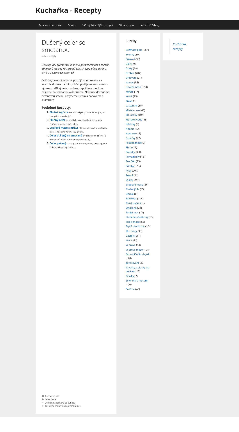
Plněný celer (57, 120)
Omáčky (131, 138)
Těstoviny (131, 231)
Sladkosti (131, 198)
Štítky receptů (126, 25)
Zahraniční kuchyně (137, 254)
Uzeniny (130, 235)
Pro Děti (130, 161)
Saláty (129, 180)
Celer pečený (58, 143)
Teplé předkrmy (135, 226)
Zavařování (132, 262)
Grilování (131, 77)
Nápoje (130, 129)
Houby (130, 82)
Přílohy (130, 166)
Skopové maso (134, 184)
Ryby (128, 170)
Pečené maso (134, 142)
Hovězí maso (133, 87)
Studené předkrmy (137, 217)
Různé (129, 175)
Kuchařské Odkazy (149, 25)
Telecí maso (133, 221)
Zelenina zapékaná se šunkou (60, 402)
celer (47, 399)
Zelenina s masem (137, 280)
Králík (129, 96)
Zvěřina (130, 289)
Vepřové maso (134, 249)
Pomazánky (133, 156)
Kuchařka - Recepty (68, 10)
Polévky (130, 152)
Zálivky (130, 276)
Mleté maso (133, 110)
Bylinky (130, 54)
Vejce (129, 240)
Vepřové (131, 245)
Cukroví (130, 59)
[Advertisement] (76, 271)
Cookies (72, 25)
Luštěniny (131, 105)
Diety (129, 64)
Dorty (129, 68)
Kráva (129, 101)
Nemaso (131, 133)
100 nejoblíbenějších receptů (97, 25)
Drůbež (130, 73)
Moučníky (131, 115)
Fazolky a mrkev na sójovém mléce (63, 405)
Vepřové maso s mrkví (64, 127)
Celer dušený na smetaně (66, 135)
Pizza (129, 147)
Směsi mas (132, 212)
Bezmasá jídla (52, 396)
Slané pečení (133, 203)
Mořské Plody (134, 119)
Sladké (130, 194)
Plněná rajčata (59, 112)
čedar (54, 399)
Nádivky (130, 124)
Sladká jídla (132, 189)
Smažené (131, 207)
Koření (130, 91)
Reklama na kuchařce (50, 25)
